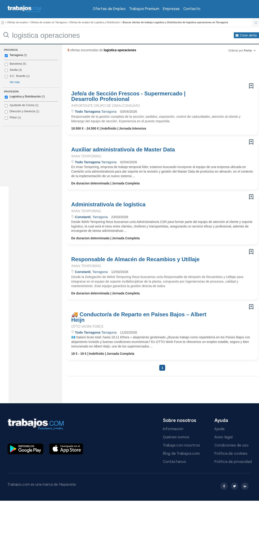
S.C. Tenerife (17, 76)
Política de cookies (230, 454)
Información (173, 429)
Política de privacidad (233, 462)
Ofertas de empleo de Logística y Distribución (94, 22)
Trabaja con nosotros (181, 445)
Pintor (13, 117)
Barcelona (16, 63)
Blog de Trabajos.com (181, 454)
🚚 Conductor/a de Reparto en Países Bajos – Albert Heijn (139, 317)
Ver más (15, 82)
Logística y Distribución (25, 96)
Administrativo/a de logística (108, 204)
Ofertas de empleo (17, 22)
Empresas (171, 9)
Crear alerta (248, 35)
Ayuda (219, 429)
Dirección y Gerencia (22, 111)
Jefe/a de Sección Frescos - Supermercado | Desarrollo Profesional (128, 96)
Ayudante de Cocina (22, 105)
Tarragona (16, 55)
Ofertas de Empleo (109, 9)
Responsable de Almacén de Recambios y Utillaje (135, 259)
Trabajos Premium (144, 9)
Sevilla (14, 69)
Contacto (191, 9)
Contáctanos (174, 462)
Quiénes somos (176, 437)
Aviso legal (223, 437)
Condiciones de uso (231, 445)
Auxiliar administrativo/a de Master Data (123, 149)
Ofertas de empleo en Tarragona (49, 22)
